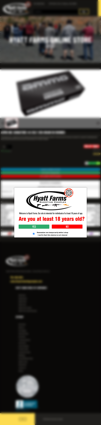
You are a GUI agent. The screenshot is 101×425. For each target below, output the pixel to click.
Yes (34, 227)
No (67, 227)
